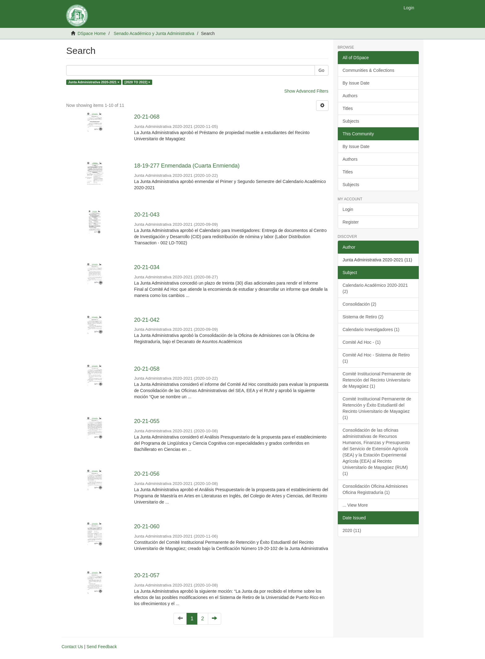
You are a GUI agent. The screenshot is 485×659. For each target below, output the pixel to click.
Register (351, 222)
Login (348, 209)
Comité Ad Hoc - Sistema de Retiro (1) (376, 358)
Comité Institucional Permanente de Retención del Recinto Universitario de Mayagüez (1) (377, 380)
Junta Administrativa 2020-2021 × (93, 82)
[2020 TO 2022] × (137, 82)
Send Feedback (102, 646)
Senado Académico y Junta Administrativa (154, 33)
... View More (355, 505)
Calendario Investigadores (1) (371, 329)
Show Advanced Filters (306, 91)
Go (321, 70)
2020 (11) (352, 530)
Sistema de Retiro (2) (363, 316)
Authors (350, 95)
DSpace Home (92, 33)
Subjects (351, 121)
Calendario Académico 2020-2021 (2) (375, 288)
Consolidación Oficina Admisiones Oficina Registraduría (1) (375, 489)
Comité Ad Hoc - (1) (362, 342)
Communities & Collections (368, 70)
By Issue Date (356, 83)
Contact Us (72, 646)
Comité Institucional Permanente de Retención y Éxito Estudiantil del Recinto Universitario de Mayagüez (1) (377, 408)
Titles (348, 108)
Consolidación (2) (359, 304)
